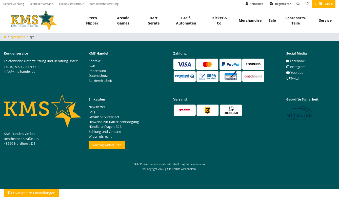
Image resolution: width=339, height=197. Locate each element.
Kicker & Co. (219, 20)
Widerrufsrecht (100, 136)
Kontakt (95, 61)
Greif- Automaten (186, 20)
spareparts (18, 37)
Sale (272, 20)
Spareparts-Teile (295, 20)
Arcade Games (123, 20)
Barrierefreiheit (100, 80)
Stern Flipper (92, 20)
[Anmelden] (253, 4)
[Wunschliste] (307, 4)
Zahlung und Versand (105, 131)
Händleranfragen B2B (105, 126)
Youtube (294, 72)
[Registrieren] (279, 4)
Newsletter (97, 107)
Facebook (295, 61)
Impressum (97, 70)
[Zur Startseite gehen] (5, 37)
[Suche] (297, 4)
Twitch (293, 78)
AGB (92, 65)
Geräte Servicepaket (104, 116)
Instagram (296, 66)
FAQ (92, 112)
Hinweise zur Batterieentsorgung (114, 121)
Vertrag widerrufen (107, 145)
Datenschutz (98, 75)
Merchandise (250, 20)
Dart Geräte (154, 20)
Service (325, 20)
